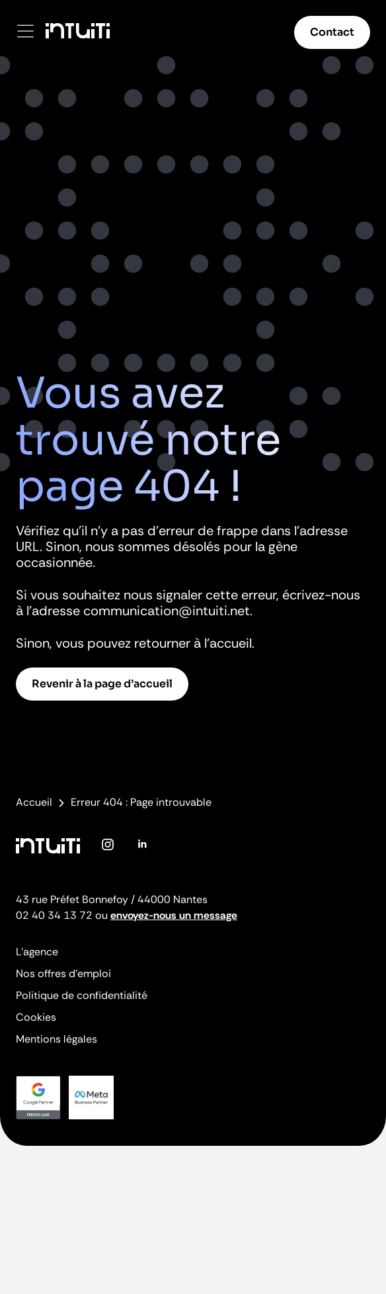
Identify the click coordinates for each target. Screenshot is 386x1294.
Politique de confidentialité (81, 995)
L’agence (37, 952)
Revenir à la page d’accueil (102, 684)
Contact (332, 32)
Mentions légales (56, 1039)
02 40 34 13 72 (54, 915)
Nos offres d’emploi (63, 973)
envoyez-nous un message (173, 915)
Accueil (34, 802)
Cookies (36, 1017)
